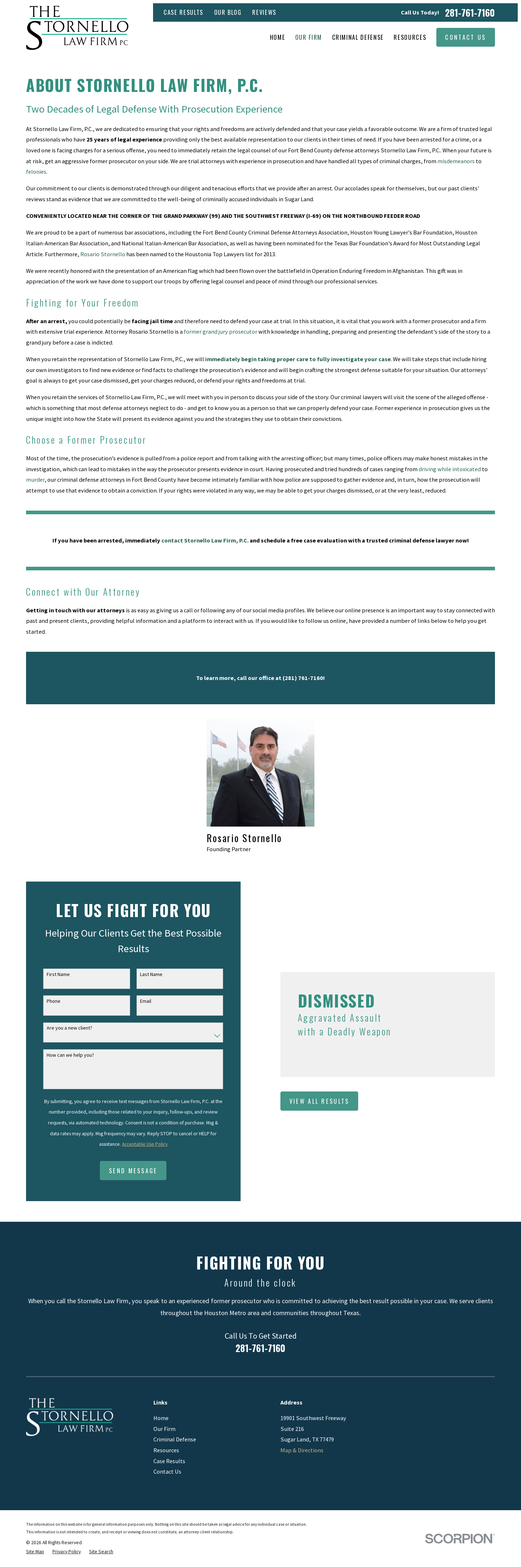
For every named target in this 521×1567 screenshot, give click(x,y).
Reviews (264, 12)
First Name (51, 974)
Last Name (144, 974)
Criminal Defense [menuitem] (358, 37)
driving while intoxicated (450, 469)
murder (35, 479)
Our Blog (228, 12)
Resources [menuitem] (410, 37)
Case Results (183, 12)
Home (161, 1418)
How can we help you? (63, 1055)
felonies (36, 171)
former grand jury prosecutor (220, 331)
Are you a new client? (62, 1028)
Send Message (126, 1170)
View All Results (331, 1101)
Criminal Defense (174, 1439)
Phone (46, 1001)
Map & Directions (301, 1450)
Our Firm (164, 1428)
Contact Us (465, 37)
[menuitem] (35, 1552)
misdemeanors (456, 161)
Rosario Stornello (102, 254)
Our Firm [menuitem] (308, 37)
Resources (166, 1450)
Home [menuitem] (277, 37)
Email (138, 1001)
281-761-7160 (470, 12)
